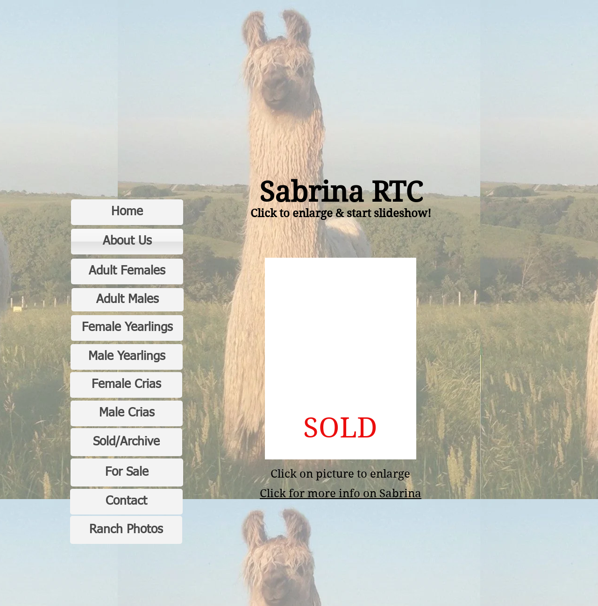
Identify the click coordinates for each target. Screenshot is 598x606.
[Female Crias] (126, 385)
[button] (340, 358)
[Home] (127, 212)
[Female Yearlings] (127, 328)
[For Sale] (127, 472)
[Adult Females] (127, 271)
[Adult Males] (127, 299)
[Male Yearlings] (127, 357)
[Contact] (126, 501)
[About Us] (127, 241)
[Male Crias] (127, 413)
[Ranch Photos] (126, 530)
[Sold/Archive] (126, 442)
